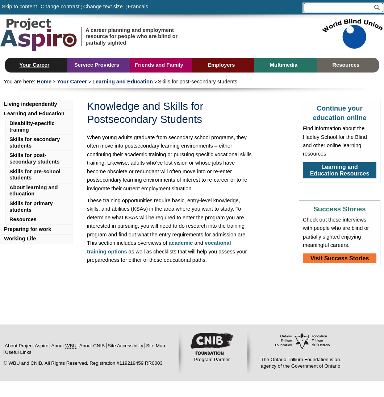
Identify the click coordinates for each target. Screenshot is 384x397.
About (63, 346)
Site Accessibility (125, 345)
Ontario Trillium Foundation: (302, 344)
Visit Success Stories (339, 258)
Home (44, 81)
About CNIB (92, 345)
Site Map (155, 345)
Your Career (72, 81)
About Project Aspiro (27, 345)
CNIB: (212, 344)
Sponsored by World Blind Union (352, 36)
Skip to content (19, 6)
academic (181, 243)
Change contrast (60, 6)
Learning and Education (122, 81)
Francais (137, 6)
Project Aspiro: (54, 36)
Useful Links (18, 352)
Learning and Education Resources (340, 170)
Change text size (103, 6)
